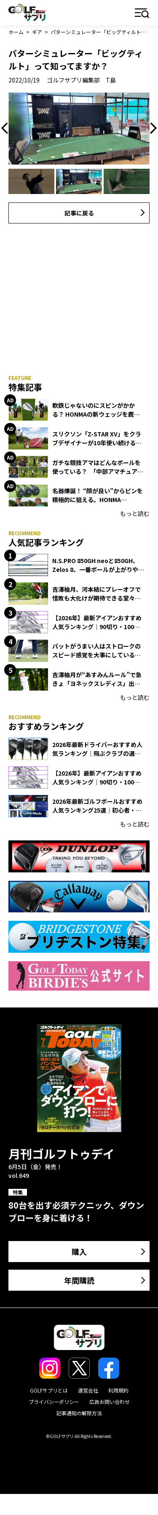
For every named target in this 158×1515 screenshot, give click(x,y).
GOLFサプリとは (49, 1390)
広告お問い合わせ (109, 1401)
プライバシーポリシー (54, 1401)
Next (151, 128)
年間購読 (79, 1280)
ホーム (16, 31)
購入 (79, 1251)
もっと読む (135, 513)
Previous (7, 128)
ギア (37, 31)
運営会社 (88, 1390)
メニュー (142, 13)
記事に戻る (79, 213)
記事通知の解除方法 (79, 1413)
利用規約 (118, 1390)
